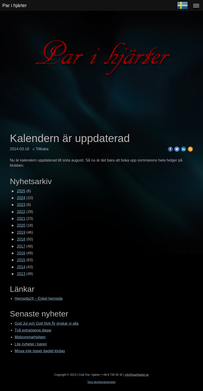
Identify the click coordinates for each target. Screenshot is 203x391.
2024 (21, 198)
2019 (21, 232)
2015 (21, 260)
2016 (21, 253)
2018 (21, 239)
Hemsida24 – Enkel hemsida (39, 298)
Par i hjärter (14, 5)
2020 (21, 225)
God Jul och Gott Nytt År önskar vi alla (46, 323)
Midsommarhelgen (30, 337)
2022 (21, 212)
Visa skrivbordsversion (101, 382)
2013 (21, 274)
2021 (21, 219)
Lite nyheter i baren (31, 344)
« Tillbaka (40, 149)
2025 (21, 191)
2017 (21, 246)
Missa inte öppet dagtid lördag (40, 351)
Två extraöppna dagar (33, 330)
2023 (21, 205)
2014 (21, 267)
